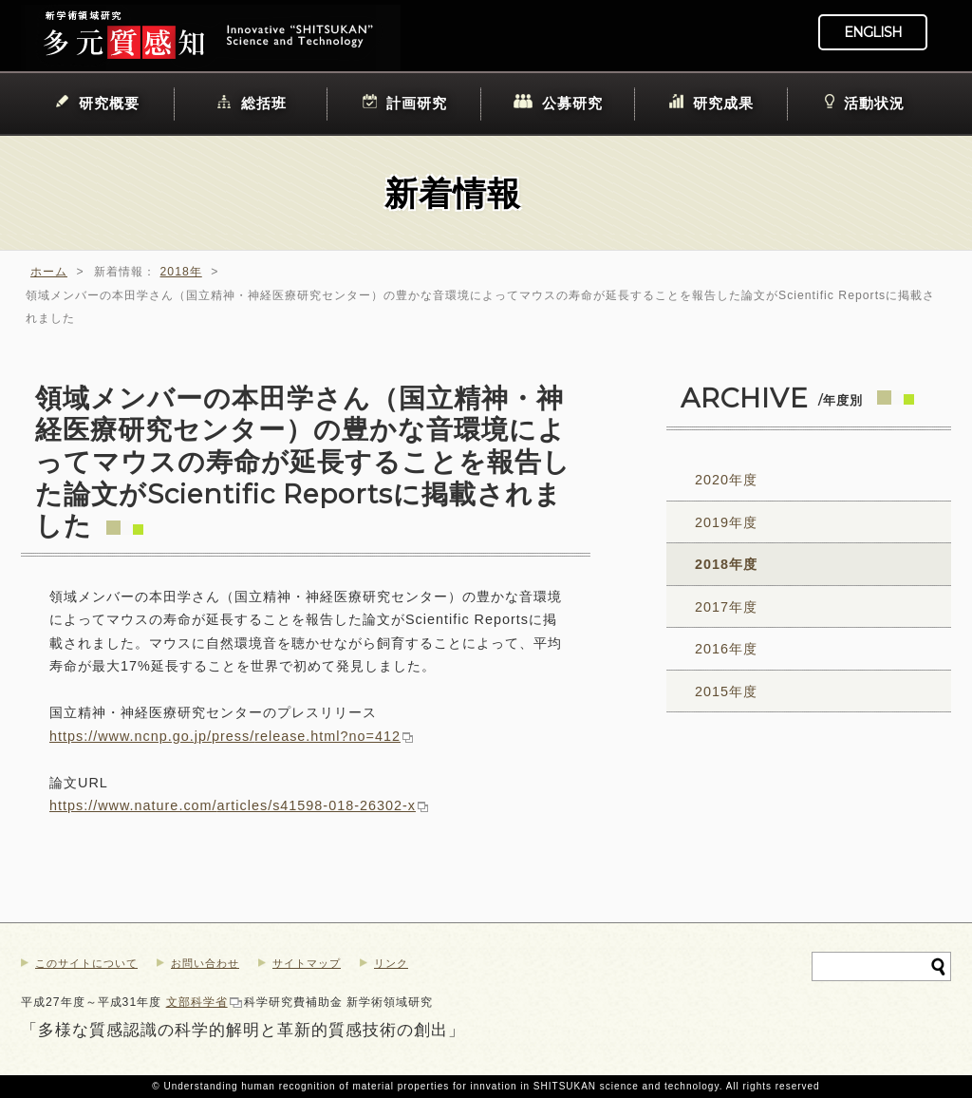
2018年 (181, 271)
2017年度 (726, 607)
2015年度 (726, 691)
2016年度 (726, 648)
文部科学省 (197, 1002)
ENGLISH (873, 32)
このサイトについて (86, 963)
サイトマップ (306, 963)
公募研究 (572, 103)
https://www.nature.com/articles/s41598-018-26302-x (232, 805)
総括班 (264, 103)
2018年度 (726, 564)
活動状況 (874, 103)
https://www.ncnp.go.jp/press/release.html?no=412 (225, 736)
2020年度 (726, 479)
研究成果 (723, 103)
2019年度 (726, 522)
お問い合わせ (205, 963)
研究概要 (109, 103)
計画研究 (416, 103)
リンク (391, 963)
